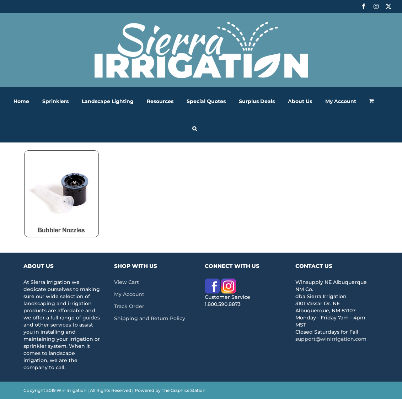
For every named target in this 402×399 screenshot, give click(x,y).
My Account (129, 294)
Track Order (129, 306)
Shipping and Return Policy (149, 318)
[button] (194, 128)
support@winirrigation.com (330, 339)
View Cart (126, 282)
